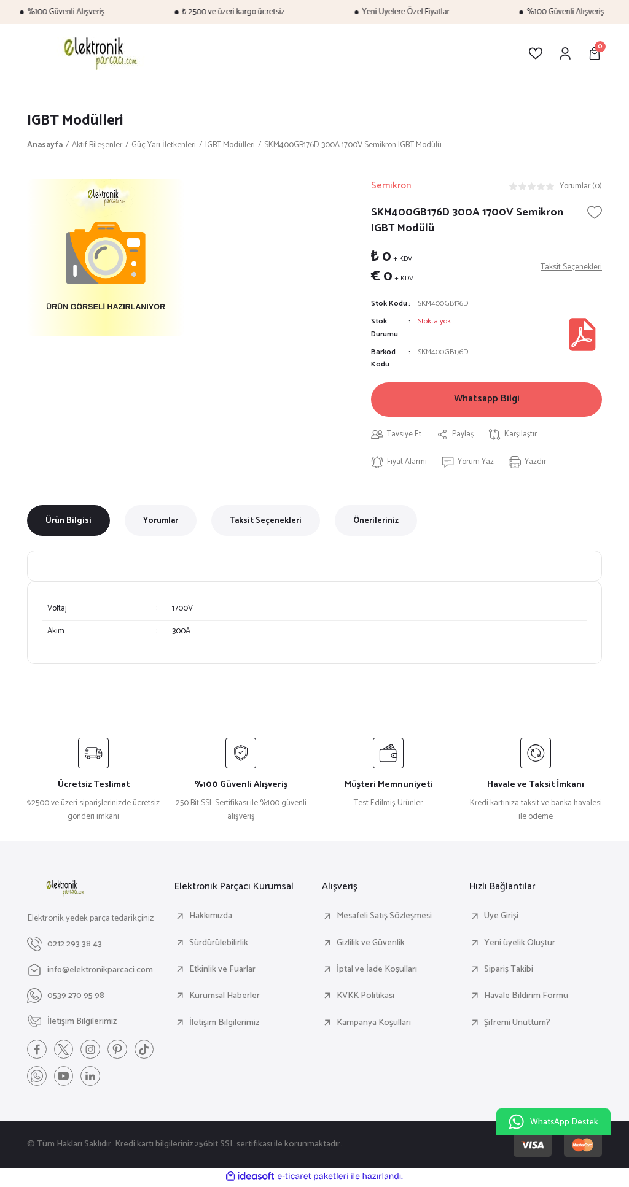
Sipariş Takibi (508, 971)
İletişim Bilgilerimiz (224, 1023)
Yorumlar (160, 521)
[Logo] (98, 53)
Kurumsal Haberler (224, 997)
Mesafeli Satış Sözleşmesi (384, 917)
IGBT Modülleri (76, 121)
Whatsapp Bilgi (487, 400)
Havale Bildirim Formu (526, 997)
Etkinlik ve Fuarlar (222, 971)
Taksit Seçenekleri (266, 521)
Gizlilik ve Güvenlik (371, 944)
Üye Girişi (501, 917)
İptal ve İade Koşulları (377, 971)
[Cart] (594, 53)
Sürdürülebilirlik (218, 944)
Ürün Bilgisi (68, 521)
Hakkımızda (210, 917)
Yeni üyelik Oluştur (519, 944)
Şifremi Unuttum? (517, 1023)
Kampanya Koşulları (374, 1023)
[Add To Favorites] (594, 212)
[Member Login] (565, 53)
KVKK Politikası (365, 997)
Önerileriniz (376, 521)
